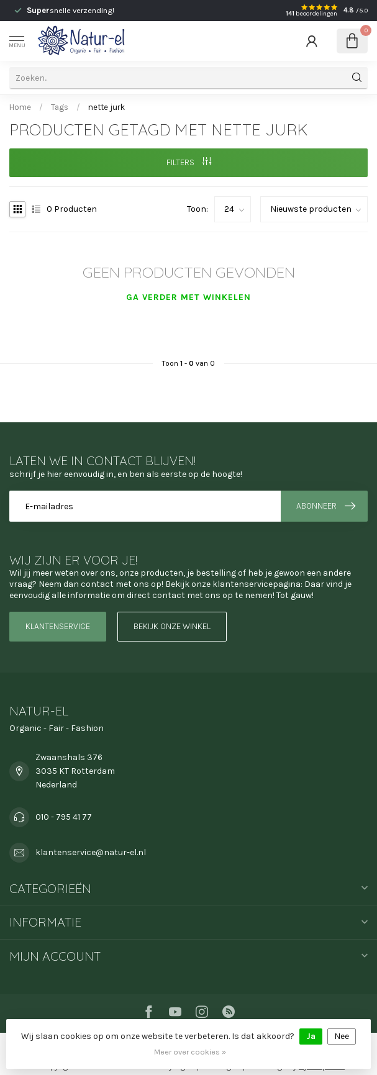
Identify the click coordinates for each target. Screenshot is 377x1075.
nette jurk (106, 107)
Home (20, 107)
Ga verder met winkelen (188, 297)
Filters (188, 162)
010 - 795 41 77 (63, 817)
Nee (341, 1036)
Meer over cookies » (190, 1051)
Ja (311, 1036)
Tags (59, 107)
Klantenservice (57, 626)
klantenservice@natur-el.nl (90, 852)
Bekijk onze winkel (172, 626)
